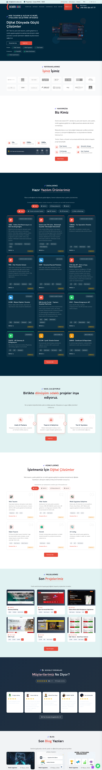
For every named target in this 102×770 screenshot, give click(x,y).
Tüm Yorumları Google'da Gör (51, 717)
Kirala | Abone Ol (55, 206)
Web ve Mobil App (78, 211)
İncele (11, 250)
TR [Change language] (84, 2)
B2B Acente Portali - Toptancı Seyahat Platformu (48, 303)
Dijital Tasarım (13, 532)
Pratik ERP (18, 51)
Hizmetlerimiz (13, 43)
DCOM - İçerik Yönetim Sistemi (49, 341)
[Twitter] (91, 2)
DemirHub (64, 2)
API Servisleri (64, 211)
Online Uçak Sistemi (13, 55)
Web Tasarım (16, 48)
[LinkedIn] (93, 2)
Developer (72, 2)
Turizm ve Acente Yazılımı (35, 211)
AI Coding (73, 532)
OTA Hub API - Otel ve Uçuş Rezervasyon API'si (78, 266)
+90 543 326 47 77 (87, 8)
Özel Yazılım (39, 48)
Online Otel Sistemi (29, 51)
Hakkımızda (49, 7)
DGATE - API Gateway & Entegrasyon (16, 342)
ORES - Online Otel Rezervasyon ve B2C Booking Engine (20, 226)
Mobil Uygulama (28, 48)
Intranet (78, 2)
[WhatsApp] (98, 766)
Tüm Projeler (51, 649)
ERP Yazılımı (52, 211)
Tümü (35, 206)
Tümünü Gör (51, 362)
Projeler (41, 7)
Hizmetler (28, 7)
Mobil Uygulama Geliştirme (78, 502)
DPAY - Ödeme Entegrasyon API (79, 302)
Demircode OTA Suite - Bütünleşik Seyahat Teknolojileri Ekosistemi (50, 226)
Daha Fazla (61, 159)
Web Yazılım (43, 502)
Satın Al (66, 206)
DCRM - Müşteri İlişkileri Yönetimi (19, 302)
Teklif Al (68, 7)
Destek (60, 7)
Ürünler (35, 7)
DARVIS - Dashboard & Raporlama (80, 341)
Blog (55, 7)
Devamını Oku (13, 516)
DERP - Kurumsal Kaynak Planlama (50, 265)
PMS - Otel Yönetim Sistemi (17, 265)
